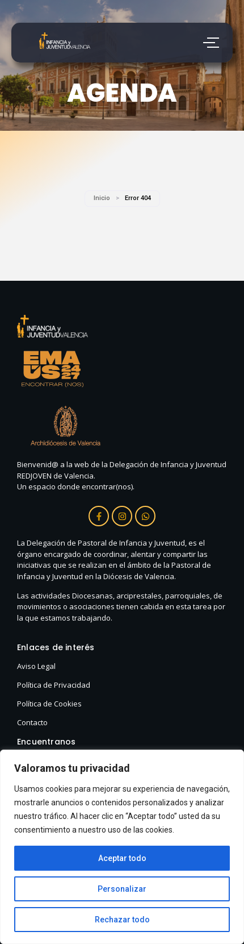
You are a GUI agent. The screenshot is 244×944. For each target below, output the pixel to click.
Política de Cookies (49, 703)
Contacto (32, 722)
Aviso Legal (36, 666)
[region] (122, 847)
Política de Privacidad (53, 685)
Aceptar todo (122, 858)
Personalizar (122, 888)
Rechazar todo (122, 919)
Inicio (102, 198)
